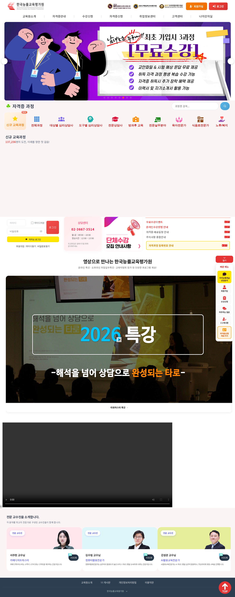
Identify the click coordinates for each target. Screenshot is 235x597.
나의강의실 (206, 16)
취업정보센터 (147, 16)
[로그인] (218, 6)
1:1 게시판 (105, 582)
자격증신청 (116, 16)
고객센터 (177, 16)
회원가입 (20, 246)
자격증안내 (59, 16)
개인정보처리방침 (127, 582)
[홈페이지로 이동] (26, 9)
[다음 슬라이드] (231, 61)
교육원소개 (29, 16)
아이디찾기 (31, 246)
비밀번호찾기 (43, 246)
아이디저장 (37, 222)
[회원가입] (196, 6)
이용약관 (149, 582)
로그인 (52, 227)
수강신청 (87, 16)
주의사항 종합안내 (156, 237)
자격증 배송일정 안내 (157, 232)
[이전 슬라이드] (4, 61)
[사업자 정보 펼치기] (126, 591)
